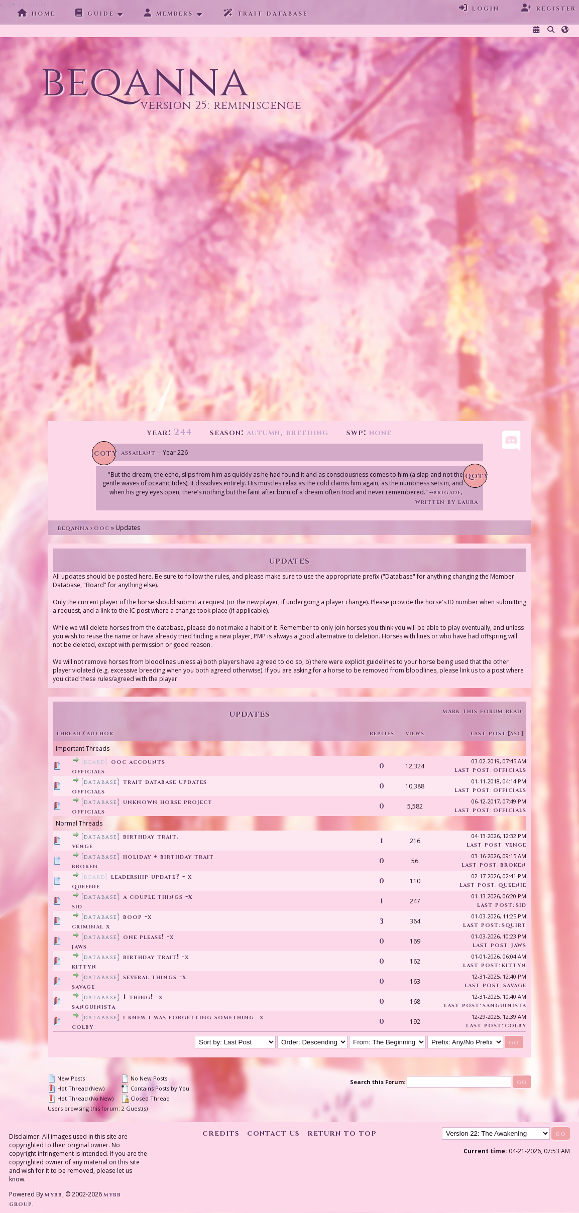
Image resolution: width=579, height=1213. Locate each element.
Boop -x (137, 916)
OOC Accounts (138, 761)
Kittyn (84, 966)
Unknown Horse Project (167, 801)
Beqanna (73, 527)
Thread (68, 733)
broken (85, 866)
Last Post (488, 733)
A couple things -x (157, 896)
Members (168, 13)
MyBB (53, 1194)
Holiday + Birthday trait (168, 856)
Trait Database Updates (165, 781)
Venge (82, 846)
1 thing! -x (143, 997)
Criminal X (91, 926)
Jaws (79, 946)
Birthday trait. (151, 836)
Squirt (514, 924)
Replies (382, 733)
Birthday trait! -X (156, 957)
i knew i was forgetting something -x (193, 1017)
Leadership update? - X (151, 876)
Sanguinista (93, 1006)
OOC (101, 527)
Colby (82, 1026)
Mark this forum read (482, 711)
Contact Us (273, 1133)
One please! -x (148, 936)
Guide (94, 13)
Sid (77, 906)
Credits (221, 1133)
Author (99, 733)
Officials (88, 771)
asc (516, 733)
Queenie (86, 886)
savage (83, 986)
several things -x (154, 977)
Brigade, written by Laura (446, 496)
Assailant (138, 452)
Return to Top (342, 1133)
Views (414, 733)
